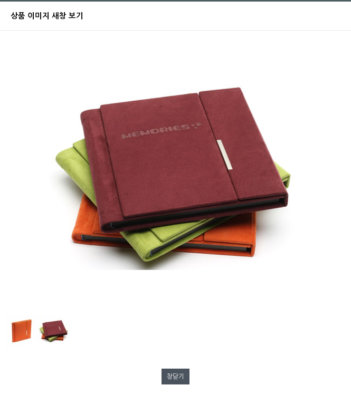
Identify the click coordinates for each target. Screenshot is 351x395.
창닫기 (175, 376)
